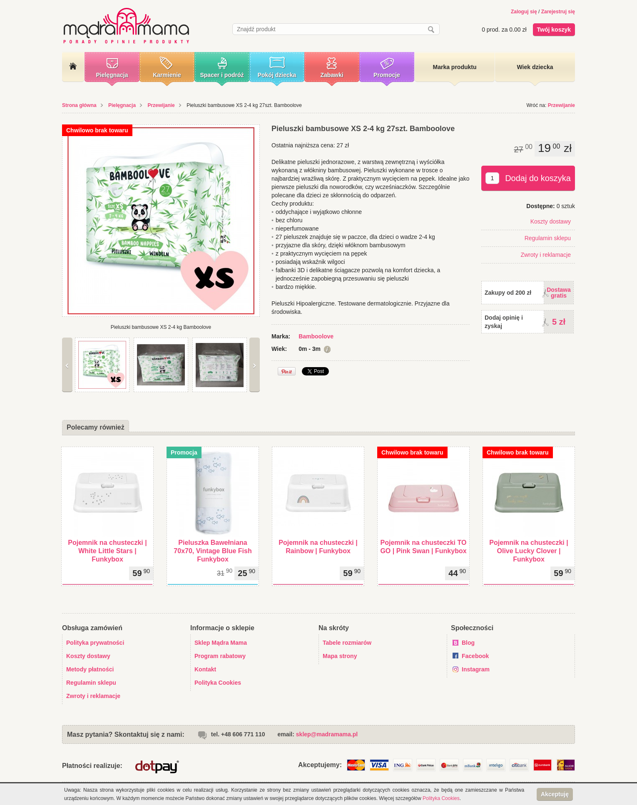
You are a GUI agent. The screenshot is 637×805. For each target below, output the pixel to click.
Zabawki (331, 75)
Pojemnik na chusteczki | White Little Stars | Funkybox (107, 551)
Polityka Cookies (217, 682)
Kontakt (205, 669)
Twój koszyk (554, 29)
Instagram (476, 669)
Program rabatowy (220, 656)
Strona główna (79, 105)
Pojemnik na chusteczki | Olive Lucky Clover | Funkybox (528, 551)
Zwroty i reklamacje (545, 254)
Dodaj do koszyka (538, 178)
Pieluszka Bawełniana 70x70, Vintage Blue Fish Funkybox (212, 551)
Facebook (475, 656)
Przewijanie (160, 105)
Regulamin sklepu (548, 238)
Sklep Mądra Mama (220, 642)
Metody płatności (90, 669)
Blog (468, 642)
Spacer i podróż (222, 75)
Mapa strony (340, 656)
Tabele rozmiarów (347, 642)
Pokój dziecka (277, 75)
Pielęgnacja (112, 75)
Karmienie (167, 75)
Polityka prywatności (95, 642)
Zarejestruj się (558, 12)
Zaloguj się (524, 12)
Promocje (386, 75)
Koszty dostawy (550, 221)
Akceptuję (555, 794)
